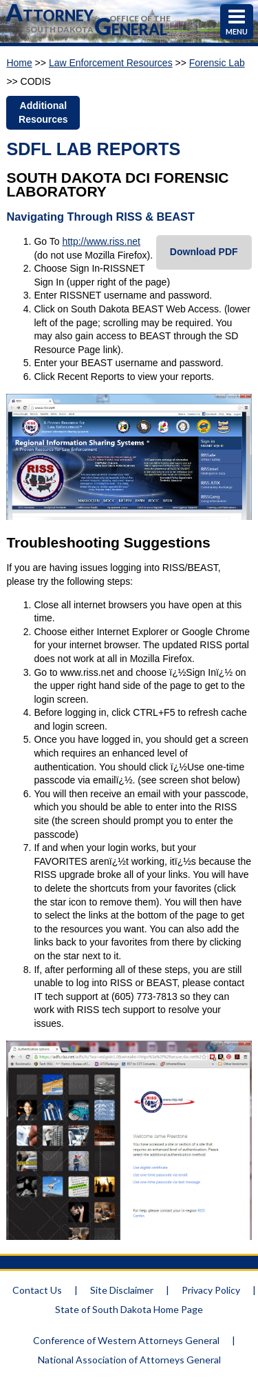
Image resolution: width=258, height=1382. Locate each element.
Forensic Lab (217, 62)
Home (19, 62)
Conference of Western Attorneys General (126, 1340)
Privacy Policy (211, 1290)
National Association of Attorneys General (129, 1359)
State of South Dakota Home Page (129, 1309)
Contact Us (37, 1290)
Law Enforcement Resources (111, 62)
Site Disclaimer (121, 1290)
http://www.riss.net (101, 241)
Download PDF (204, 251)
